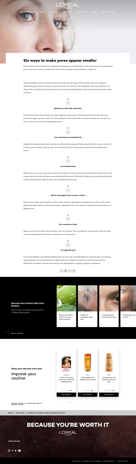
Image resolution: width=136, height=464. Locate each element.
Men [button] (21, 12)
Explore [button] (94, 12)
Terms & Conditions (96, 461)
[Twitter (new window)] (15, 450)
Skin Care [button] (31, 12)
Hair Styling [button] (67, 12)
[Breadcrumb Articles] (20, 413)
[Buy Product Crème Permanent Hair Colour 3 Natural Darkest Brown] (66, 395)
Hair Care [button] (53, 12)
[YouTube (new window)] (19, 450)
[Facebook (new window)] (12, 450)
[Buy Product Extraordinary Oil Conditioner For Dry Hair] (109, 395)
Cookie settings (76, 461)
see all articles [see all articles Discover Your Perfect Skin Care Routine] (17, 333)
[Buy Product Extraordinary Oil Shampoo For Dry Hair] (87, 395)
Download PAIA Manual (108, 461)
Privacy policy (85, 461)
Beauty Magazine (108, 12)
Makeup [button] (42, 12)
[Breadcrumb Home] (10, 413)
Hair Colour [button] (81, 12)
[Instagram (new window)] (9, 450)
